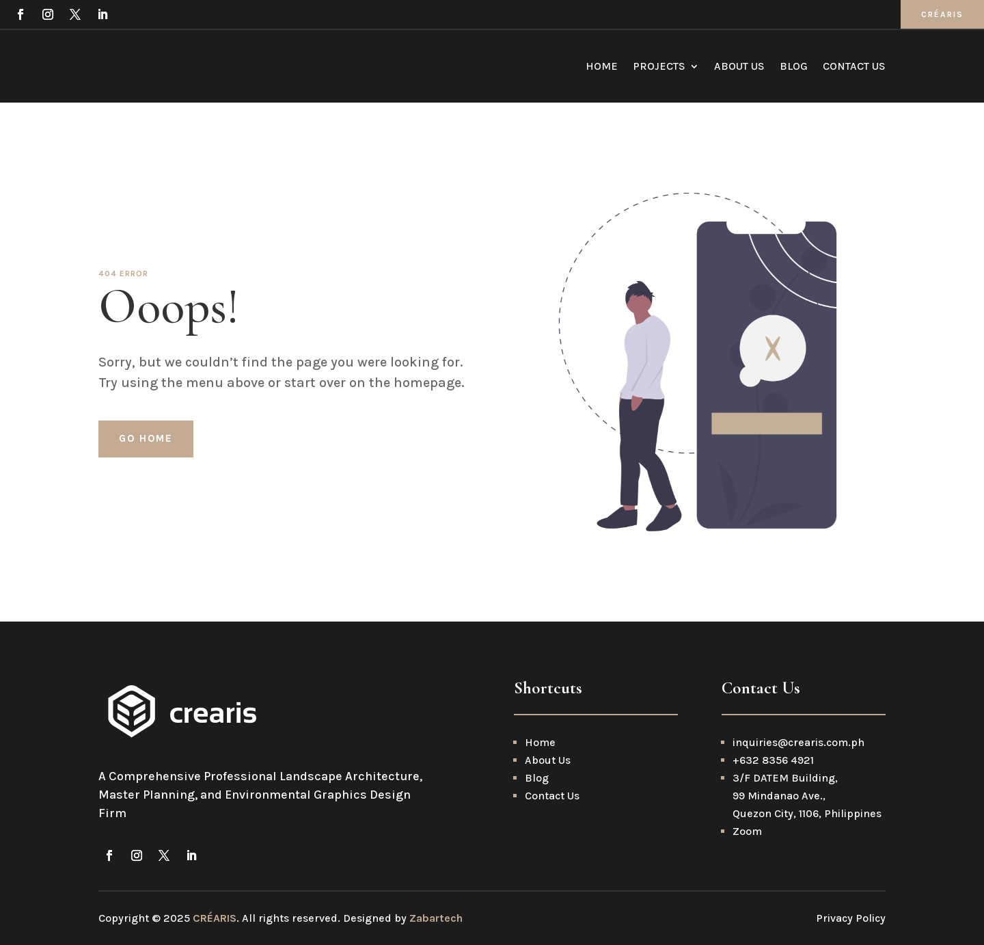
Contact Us (854, 65)
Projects (659, 65)
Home (602, 65)
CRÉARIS (942, 14)
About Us (739, 65)
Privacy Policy (851, 917)
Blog (794, 65)
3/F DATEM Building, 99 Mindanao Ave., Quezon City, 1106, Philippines (807, 795)
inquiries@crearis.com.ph (800, 742)
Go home (146, 438)
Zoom (747, 831)
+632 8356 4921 (773, 760)
